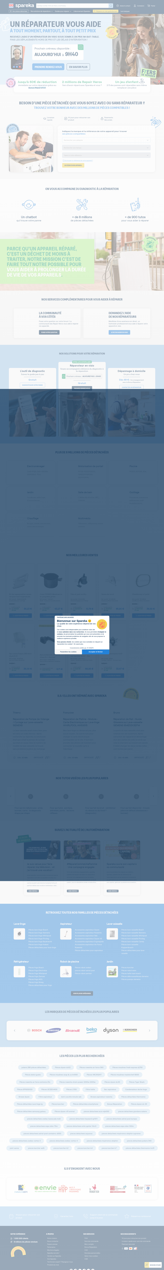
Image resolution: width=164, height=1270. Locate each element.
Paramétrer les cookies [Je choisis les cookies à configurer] (68, 652)
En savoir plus (78, 644)
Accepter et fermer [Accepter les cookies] (96, 652)
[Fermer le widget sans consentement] (65, 617)
